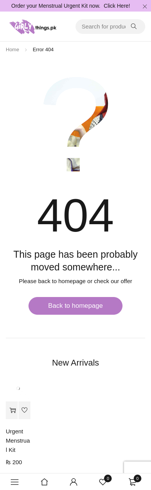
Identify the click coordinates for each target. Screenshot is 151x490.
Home (12, 49)
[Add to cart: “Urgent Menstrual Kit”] (12, 410)
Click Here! (117, 6)
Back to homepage (75, 305)
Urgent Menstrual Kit (18, 440)
